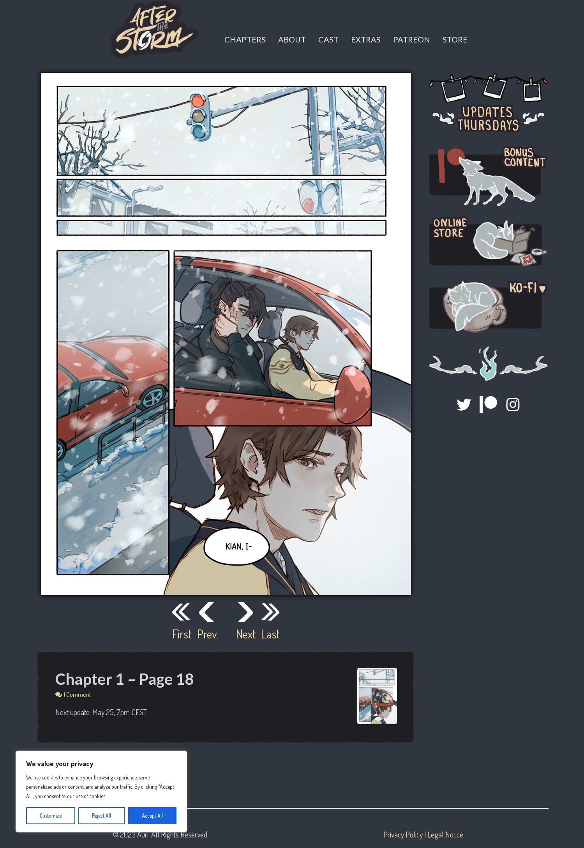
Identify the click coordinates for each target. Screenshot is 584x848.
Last (270, 633)
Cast (328, 39)
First (181, 633)
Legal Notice (445, 834)
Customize (51, 815)
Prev (206, 633)
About (292, 39)
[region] (101, 791)
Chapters (245, 39)
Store (455, 39)
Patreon (411, 39)
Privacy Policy (403, 834)
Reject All (101, 815)
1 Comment (77, 694)
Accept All (152, 815)
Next (245, 633)
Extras (366, 39)
